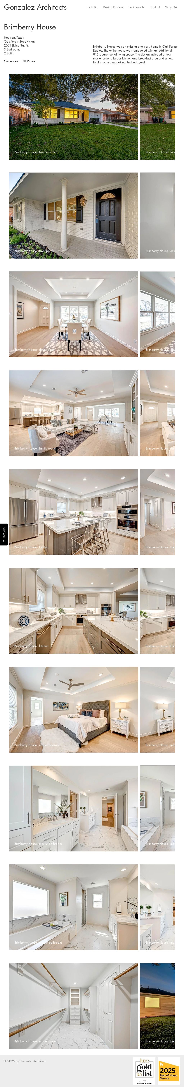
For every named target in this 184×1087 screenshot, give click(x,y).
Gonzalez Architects (35, 7)
